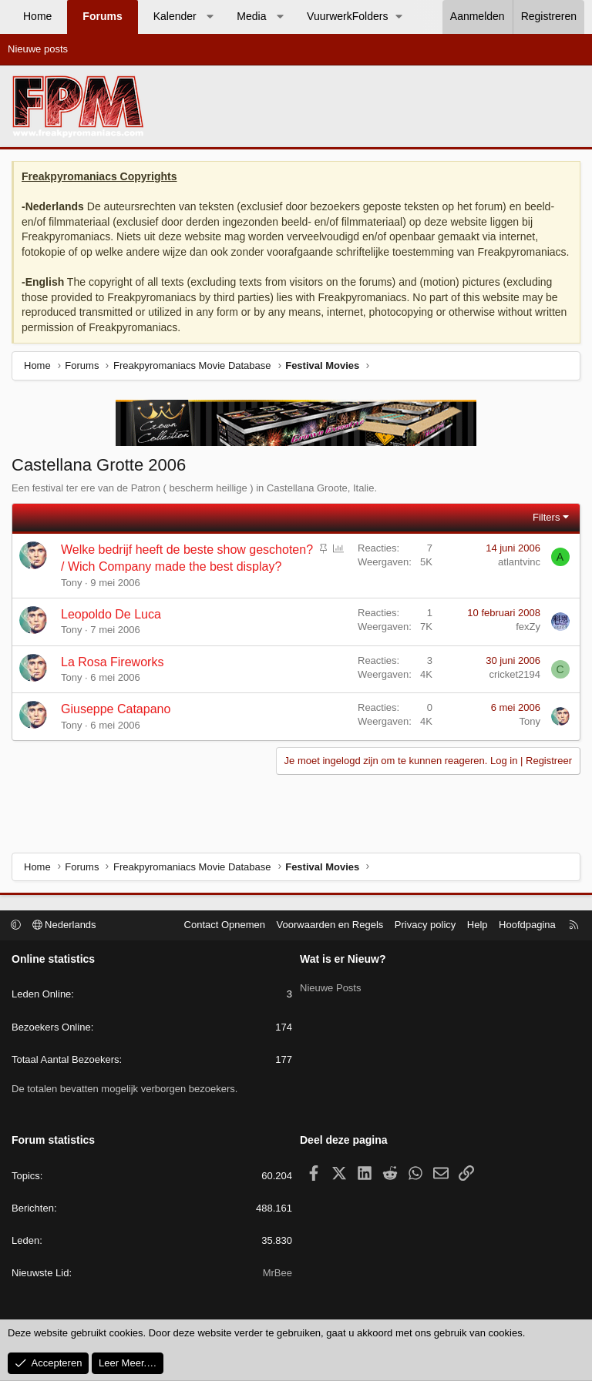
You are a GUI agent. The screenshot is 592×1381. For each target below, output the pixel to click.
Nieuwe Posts (330, 984)
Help (477, 924)
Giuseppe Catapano (115, 709)
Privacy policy (425, 924)
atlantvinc (519, 562)
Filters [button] (546, 517)
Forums (102, 16)
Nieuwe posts (38, 49)
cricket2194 (514, 674)
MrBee (277, 1273)
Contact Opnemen (225, 924)
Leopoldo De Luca (111, 614)
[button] (209, 17)
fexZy (528, 626)
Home (37, 16)
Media (251, 16)
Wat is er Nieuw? (343, 959)
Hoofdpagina (527, 924)
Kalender (175, 16)
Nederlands (64, 924)
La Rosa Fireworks (112, 662)
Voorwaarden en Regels (330, 924)
